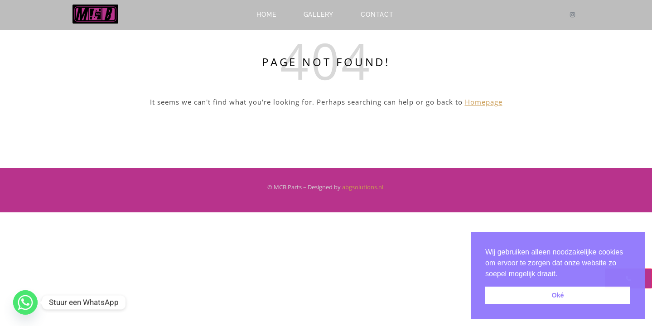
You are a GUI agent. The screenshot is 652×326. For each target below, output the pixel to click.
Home (266, 14)
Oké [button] (557, 295)
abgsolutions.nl (363, 187)
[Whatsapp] (25, 302)
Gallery (319, 14)
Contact (377, 14)
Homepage (483, 101)
